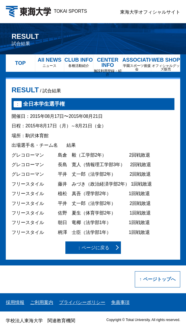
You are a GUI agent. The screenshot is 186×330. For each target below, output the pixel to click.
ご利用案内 (41, 302)
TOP (20, 63)
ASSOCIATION (136, 64)
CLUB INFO (78, 62)
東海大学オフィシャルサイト (150, 12)
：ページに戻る (93, 247)
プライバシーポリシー (82, 302)
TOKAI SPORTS (46, 11)
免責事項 (120, 302)
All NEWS (49, 62)
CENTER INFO (107, 64)
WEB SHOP (165, 64)
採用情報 (15, 302)
